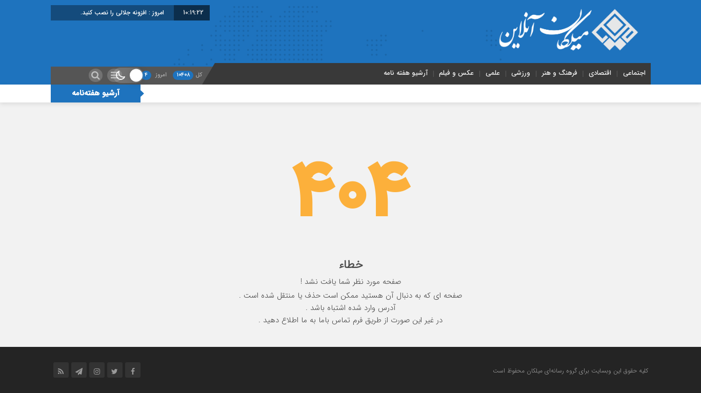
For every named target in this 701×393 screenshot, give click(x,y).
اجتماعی (634, 73)
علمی (493, 73)
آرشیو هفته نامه (406, 73)
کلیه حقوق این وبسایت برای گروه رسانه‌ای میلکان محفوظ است (570, 371)
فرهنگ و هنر (559, 73)
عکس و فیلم (456, 73)
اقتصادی (600, 73)
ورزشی (520, 73)
